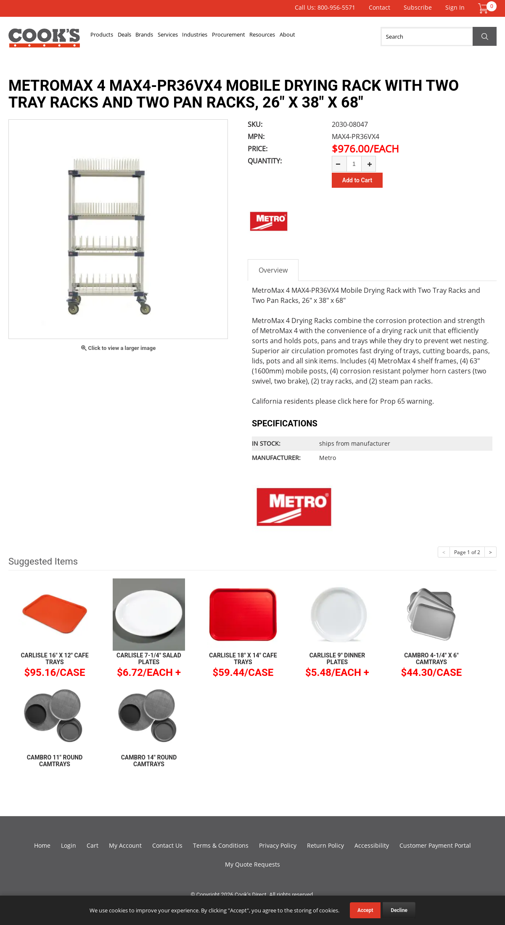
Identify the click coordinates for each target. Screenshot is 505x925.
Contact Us (167, 845)
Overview (273, 270)
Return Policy (325, 845)
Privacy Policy (277, 845)
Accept (365, 910)
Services (193, 36)
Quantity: (265, 161)
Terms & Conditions (221, 845)
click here (353, 401)
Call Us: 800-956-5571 (325, 7)
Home (42, 845)
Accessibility (371, 845)
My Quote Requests (252, 864)
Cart (92, 845)
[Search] (438, 36)
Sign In (455, 7)
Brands (162, 36)
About (345, 36)
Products (106, 36)
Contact (379, 7)
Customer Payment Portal (435, 845)
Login (68, 845)
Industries (228, 36)
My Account (125, 845)
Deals (135, 36)
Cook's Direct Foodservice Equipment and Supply (44, 41)
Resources (313, 36)
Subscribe (418, 7)
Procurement (270, 36)
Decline (399, 910)
